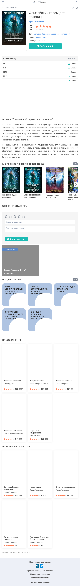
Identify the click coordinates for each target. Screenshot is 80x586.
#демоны (46, 34)
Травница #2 (40, 37)
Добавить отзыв (16, 239)
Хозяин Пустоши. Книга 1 (15, 270)
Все (75, 164)
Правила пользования (40, 574)
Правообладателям (40, 578)
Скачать (74, 64)
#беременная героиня (60, 34)
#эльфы (37, 34)
